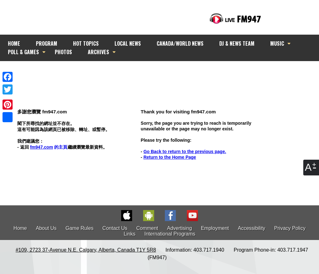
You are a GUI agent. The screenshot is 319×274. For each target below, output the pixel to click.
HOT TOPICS (86, 43)
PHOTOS (63, 52)
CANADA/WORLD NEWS (180, 43)
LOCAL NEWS (128, 43)
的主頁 (48, 147)
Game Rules (79, 228)
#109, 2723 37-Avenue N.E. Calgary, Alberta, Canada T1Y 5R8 (86, 250)
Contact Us (115, 228)
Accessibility (251, 228)
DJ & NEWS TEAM (237, 43)
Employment (215, 228)
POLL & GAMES (23, 52)
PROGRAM (46, 43)
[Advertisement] (165, 73)
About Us (46, 228)
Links (129, 234)
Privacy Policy (290, 228)
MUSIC (277, 43)
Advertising (179, 228)
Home (20, 228)
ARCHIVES (98, 52)
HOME (14, 43)
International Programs (169, 234)
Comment (147, 228)
